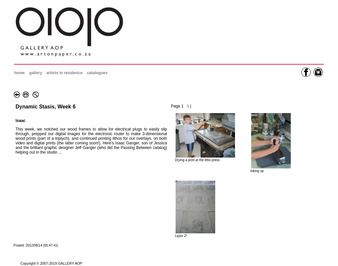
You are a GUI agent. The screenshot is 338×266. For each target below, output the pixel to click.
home (19, 73)
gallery (35, 73)
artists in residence (64, 73)
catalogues (97, 73)
